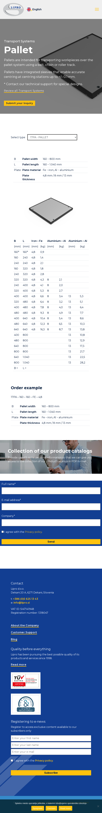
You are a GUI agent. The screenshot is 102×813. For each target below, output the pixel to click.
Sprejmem (37, 808)
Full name (9, 484)
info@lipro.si (22, 602)
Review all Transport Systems (24, 90)
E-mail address (11, 500)
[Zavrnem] (98, 806)
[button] (97, 9)
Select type (18, 137)
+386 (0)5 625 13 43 (25, 598)
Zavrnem (51, 808)
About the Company (25, 625)
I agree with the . (23, 531)
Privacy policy (33, 531)
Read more (65, 808)
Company (8, 515)
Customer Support (24, 632)
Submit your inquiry (19, 103)
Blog (14, 639)
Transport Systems (19, 41)
